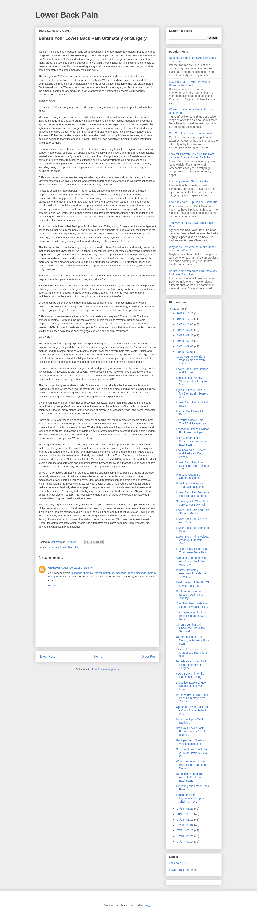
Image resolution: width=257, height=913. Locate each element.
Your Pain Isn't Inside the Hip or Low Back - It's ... (192, 605)
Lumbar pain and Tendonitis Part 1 (190, 181)
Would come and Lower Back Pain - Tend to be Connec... (191, 765)
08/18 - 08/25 (185, 808)
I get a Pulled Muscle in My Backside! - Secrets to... (192, 393)
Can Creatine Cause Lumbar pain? (190, 133)
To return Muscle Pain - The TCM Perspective (191, 421)
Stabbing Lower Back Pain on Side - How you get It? (192, 753)
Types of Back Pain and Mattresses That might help (191, 653)
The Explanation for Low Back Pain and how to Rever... (191, 616)
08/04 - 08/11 (185, 819)
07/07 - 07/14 (185, 841)
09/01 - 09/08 (185, 346)
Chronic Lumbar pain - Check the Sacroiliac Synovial (190, 628)
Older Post (148, 656)
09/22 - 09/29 (185, 330)
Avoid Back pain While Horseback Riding (190, 675)
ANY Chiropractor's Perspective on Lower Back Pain (191, 441)
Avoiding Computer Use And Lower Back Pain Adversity (191, 561)
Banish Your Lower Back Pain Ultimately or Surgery (191, 665)
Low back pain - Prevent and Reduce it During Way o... (191, 453)
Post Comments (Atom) (105, 669)
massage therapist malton (87, 572)
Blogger (148, 905)
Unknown (54, 567)
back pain (53, 547)
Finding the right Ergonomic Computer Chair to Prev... (191, 798)
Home (98, 656)
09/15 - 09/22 (185, 335)
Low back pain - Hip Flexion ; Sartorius (193, 202)
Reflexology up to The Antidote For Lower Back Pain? (189, 777)
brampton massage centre (119, 572)
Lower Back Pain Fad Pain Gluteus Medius (192, 511)
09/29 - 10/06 (185, 324)
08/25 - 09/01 (185, 351)
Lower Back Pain (66, 14)
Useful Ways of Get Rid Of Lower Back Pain (192, 584)
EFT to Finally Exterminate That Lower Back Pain (192, 550)
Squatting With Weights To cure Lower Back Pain (192, 503)
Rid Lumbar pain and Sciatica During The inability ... (190, 595)
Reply (51, 585)
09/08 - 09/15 (185, 340)
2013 (177, 308)
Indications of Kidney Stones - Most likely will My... (192, 381)
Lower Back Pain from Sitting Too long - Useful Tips (192, 466)
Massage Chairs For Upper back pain (188, 476)
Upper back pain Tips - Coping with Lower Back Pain (192, 640)
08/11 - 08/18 (185, 814)
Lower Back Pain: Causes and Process (192, 370)
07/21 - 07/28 (185, 830)
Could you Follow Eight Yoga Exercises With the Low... (190, 360)
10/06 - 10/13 (185, 318)
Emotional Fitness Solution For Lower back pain (192, 430)
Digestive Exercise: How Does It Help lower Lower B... (191, 686)
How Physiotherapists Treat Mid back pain (190, 485)
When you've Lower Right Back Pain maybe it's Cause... (192, 698)
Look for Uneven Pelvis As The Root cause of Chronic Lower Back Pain (191, 155)
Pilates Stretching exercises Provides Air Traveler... (191, 573)
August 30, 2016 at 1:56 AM (77, 567)
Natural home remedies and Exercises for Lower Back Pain (193, 272)
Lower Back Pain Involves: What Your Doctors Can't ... (192, 540)
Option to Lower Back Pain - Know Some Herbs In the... (192, 710)
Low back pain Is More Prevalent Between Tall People (189, 83)
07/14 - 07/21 (185, 836)
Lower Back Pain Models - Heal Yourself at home (192, 494)
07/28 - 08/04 (185, 825)
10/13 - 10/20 (185, 313)
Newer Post (47, 656)
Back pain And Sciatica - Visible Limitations (191, 742)
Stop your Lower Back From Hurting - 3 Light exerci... (191, 731)
